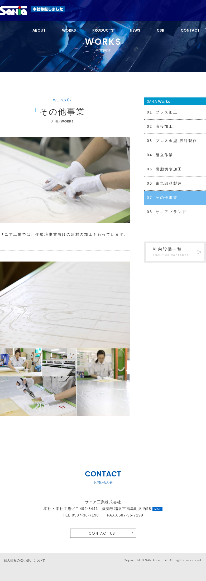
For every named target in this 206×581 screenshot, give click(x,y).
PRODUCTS (102, 30)
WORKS (69, 30)
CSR (160, 30)
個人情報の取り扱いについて (24, 560)
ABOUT (39, 30)
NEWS (135, 30)
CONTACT (190, 30)
